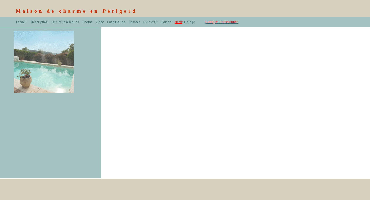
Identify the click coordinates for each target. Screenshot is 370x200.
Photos (87, 22)
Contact (135, 22)
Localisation (116, 22)
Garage (185, 22)
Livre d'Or (150, 22)
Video (100, 22)
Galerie (166, 22)
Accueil (21, 22)
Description (39, 22)
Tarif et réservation (65, 22)
